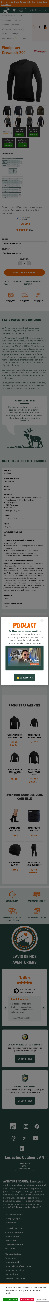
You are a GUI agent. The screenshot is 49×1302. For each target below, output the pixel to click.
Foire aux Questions (14, 1232)
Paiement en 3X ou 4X (10, 300)
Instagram (25, 1126)
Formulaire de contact (15, 1228)
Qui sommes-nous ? (13, 1214)
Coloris (5, 249)
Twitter (24, 1138)
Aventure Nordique (17, 1181)
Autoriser (19, 135)
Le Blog (14, 1126)
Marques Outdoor (13, 1254)
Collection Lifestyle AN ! (15, 1278)
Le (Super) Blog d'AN (14, 1218)
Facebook (36, 1126)
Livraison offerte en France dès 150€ (12, 919)
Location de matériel (14, 1244)
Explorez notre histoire (28, 1207)
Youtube (35, 1138)
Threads (13, 1138)
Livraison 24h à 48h (24, 300)
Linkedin (22, 1148)
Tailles (5, 239)
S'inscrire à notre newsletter (24, 1166)
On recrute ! (10, 1222)
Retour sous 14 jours (38, 300)
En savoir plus (25, 1058)
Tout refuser (27, 1299)
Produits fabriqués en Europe (18, 1266)
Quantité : (24, 259)
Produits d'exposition (14, 1270)
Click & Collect (11, 1240)
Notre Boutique (12, 1236)
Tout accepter (10, 1299)
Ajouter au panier (24, 272)
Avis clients (10, 1248)
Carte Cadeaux (11, 1274)
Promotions (10, 1258)
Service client (12, 901)
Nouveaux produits (13, 1262)
